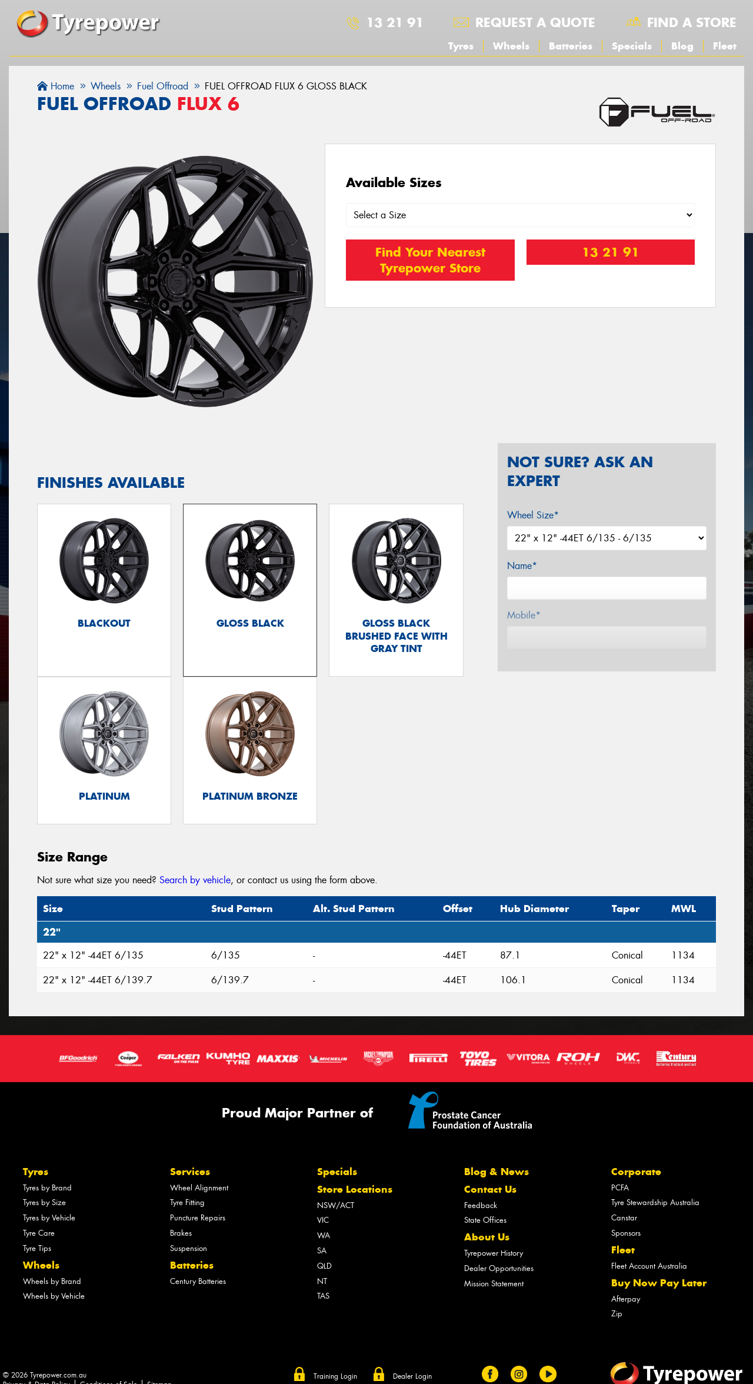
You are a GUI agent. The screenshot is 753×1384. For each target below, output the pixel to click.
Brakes (181, 1235)
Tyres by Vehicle (49, 1220)
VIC (323, 1223)
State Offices (485, 1223)
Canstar (624, 1220)
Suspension (188, 1251)
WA (323, 1238)
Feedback (480, 1208)
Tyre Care (39, 1235)
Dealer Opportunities (499, 1271)
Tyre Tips (37, 1251)
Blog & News (496, 1173)
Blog (682, 45)
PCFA (620, 1190)
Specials (632, 45)
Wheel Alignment (199, 1190)
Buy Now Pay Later (659, 1285)
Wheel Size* (533, 515)
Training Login (335, 1378)
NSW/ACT (335, 1208)
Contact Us (490, 1191)
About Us (486, 1239)
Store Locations (354, 1191)
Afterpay (625, 1301)
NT (322, 1284)
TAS (323, 1299)
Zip (616, 1317)
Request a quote (535, 22)
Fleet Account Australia (649, 1268)
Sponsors (626, 1235)
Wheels (511, 45)
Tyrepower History (493, 1255)
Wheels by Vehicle (54, 1299)
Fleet (725, 45)
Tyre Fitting (187, 1205)
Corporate (636, 1173)
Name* (522, 566)
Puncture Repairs (197, 1220)
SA (321, 1253)
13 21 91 (395, 22)
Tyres (461, 45)
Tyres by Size (44, 1205)
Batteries (570, 45)
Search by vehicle (195, 882)
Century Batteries (198, 1284)
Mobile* (524, 615)
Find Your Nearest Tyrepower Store (430, 260)
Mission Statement (494, 1286)
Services (190, 1173)
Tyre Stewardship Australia (655, 1205)
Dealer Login (412, 1378)
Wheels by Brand (52, 1284)
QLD (324, 1268)
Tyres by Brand (47, 1190)
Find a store (692, 22)
